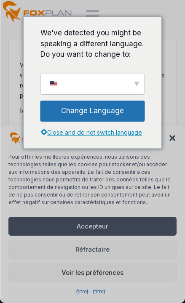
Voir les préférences (92, 272)
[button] (172, 138)
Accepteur (92, 226)
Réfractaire (92, 249)
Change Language (92, 110)
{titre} (82, 292)
